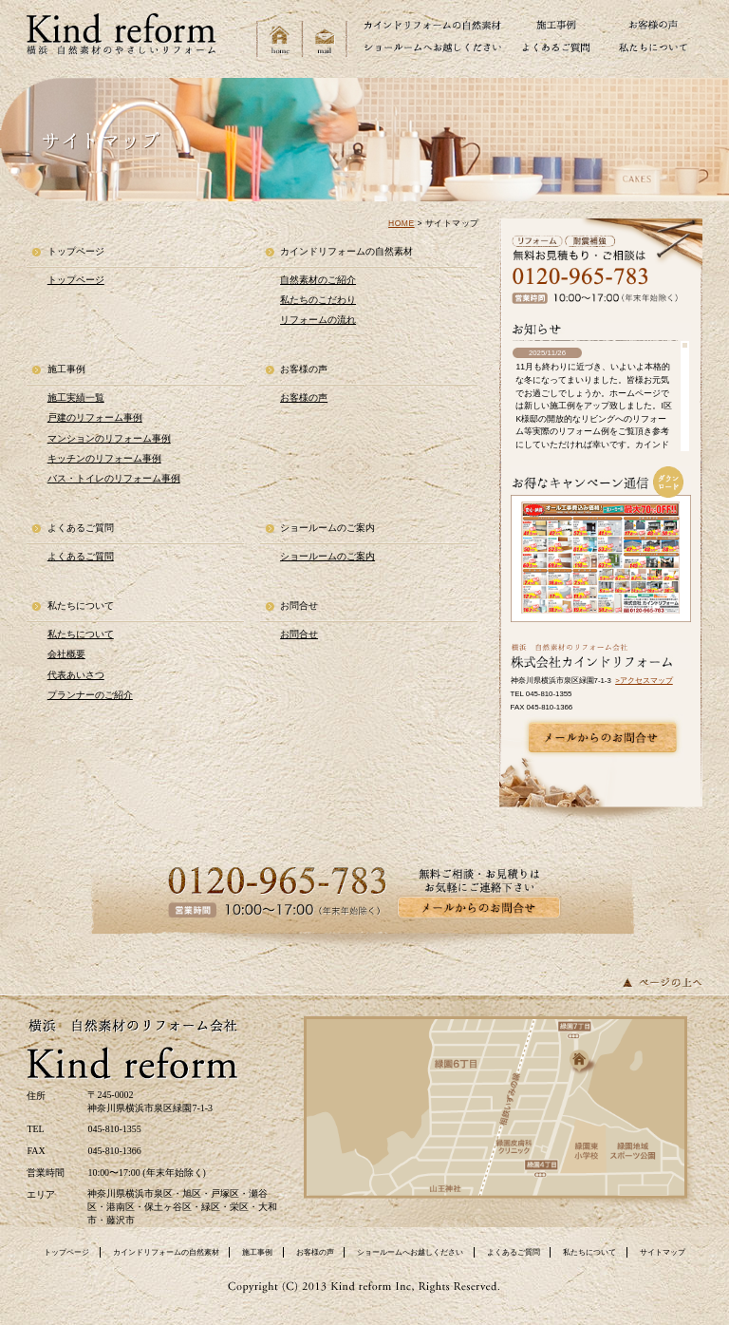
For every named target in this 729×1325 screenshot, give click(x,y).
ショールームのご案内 (327, 556)
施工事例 (257, 1252)
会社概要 (66, 654)
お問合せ (299, 634)
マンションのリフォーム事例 (109, 438)
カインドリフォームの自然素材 (166, 1252)
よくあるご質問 (80, 556)
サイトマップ (662, 1252)
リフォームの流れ (318, 319)
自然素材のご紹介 (318, 279)
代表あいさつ (75, 675)
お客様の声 (303, 397)
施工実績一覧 (75, 397)
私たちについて (80, 634)
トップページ (75, 279)
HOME (401, 223)
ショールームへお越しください (410, 1252)
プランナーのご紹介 (90, 695)
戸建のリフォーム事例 (94, 417)
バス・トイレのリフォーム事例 (113, 478)
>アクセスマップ (644, 680)
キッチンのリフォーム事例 (104, 458)
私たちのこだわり (318, 299)
